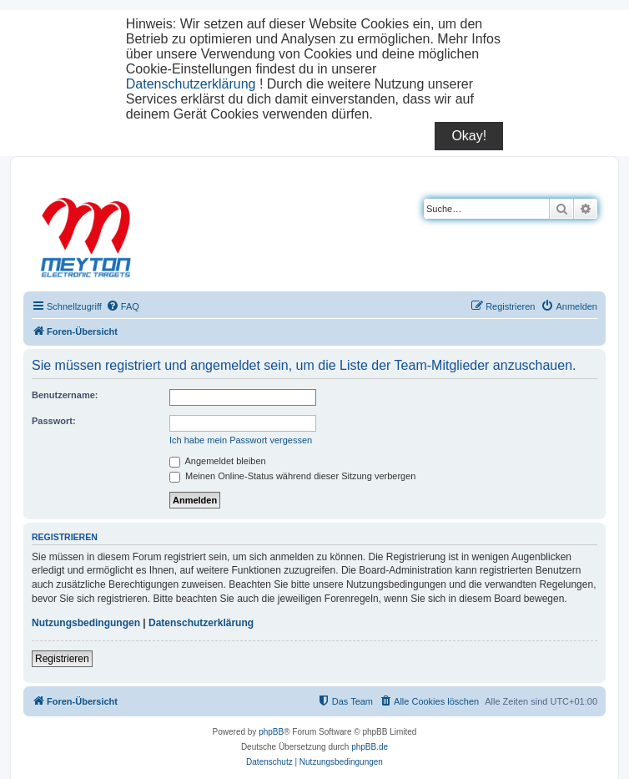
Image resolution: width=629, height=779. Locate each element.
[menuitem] (122, 306)
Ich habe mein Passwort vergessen (240, 440)
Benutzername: (65, 395)
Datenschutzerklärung (191, 84)
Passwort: (54, 421)
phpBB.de (369, 746)
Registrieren (62, 659)
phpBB (271, 731)
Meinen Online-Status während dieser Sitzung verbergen (292, 476)
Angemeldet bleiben (217, 461)
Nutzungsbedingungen (86, 623)
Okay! (468, 136)
